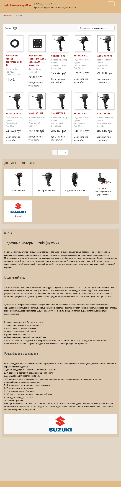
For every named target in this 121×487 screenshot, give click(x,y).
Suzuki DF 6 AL (81, 55)
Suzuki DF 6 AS (58, 56)
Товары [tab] (11, 28)
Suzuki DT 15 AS (13, 113)
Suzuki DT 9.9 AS (104, 56)
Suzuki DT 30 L (81, 113)
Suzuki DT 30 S (58, 113)
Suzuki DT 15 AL (35, 113)
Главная (8, 15)
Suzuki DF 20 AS (104, 113)
